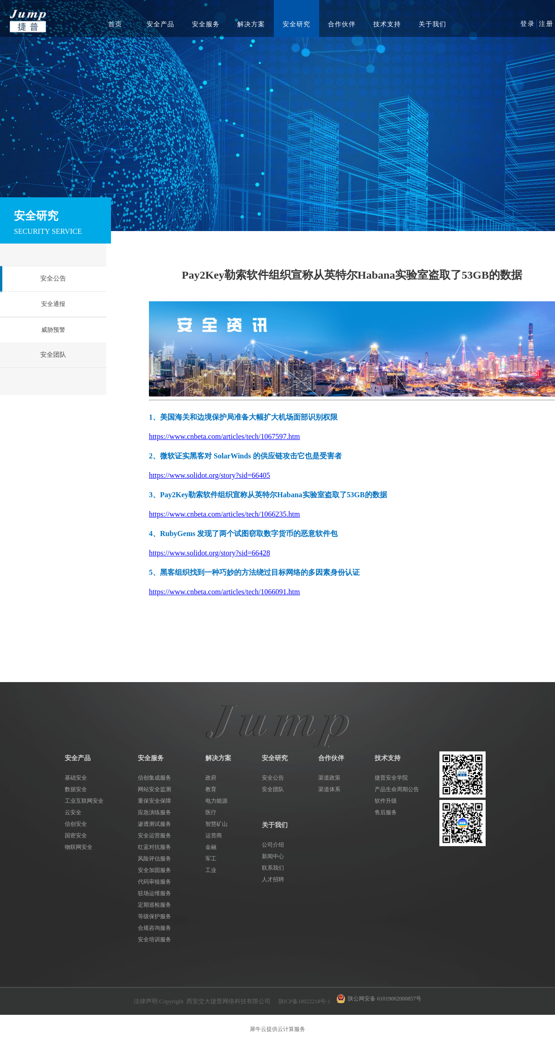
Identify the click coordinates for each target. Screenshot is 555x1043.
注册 (546, 23)
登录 (527, 23)
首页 (115, 24)
